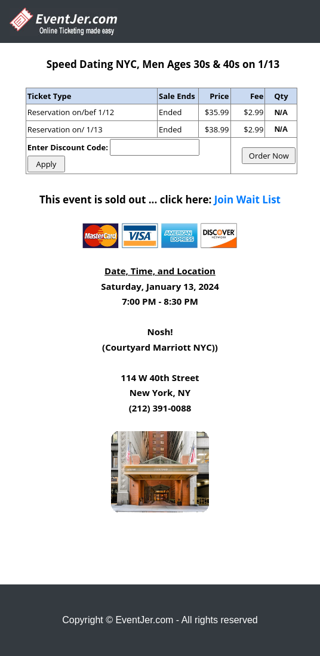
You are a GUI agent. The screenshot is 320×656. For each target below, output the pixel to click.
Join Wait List (247, 199)
